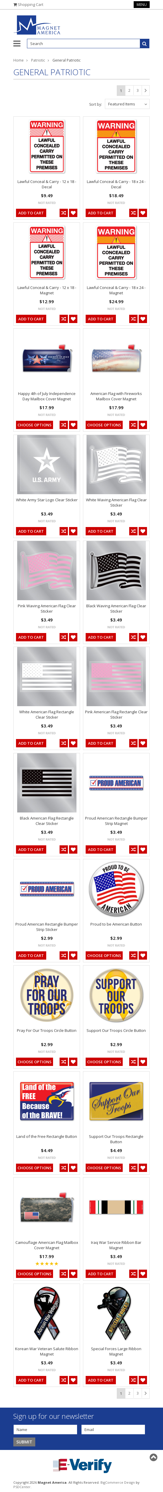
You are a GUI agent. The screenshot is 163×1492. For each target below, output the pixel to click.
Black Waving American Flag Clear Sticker (116, 608)
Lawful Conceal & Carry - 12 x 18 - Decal (46, 184)
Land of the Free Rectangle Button (46, 1136)
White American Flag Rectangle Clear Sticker (46, 714)
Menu (142, 4)
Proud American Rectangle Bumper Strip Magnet (116, 820)
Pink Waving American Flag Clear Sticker (47, 608)
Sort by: (95, 104)
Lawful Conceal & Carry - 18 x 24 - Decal (116, 184)
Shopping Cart (30, 4)
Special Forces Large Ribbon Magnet (116, 1351)
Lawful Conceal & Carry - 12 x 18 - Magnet (46, 290)
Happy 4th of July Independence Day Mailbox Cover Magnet (47, 396)
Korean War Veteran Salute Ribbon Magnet (46, 1351)
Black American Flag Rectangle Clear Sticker (47, 820)
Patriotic (38, 60)
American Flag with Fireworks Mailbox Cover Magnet (116, 396)
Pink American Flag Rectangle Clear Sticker (116, 714)
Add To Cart (31, 213)
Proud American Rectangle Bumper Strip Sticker (46, 926)
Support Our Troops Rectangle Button (116, 1139)
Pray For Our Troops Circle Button (46, 1030)
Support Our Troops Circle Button (116, 1030)
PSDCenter (22, 1487)
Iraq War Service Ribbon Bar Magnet (116, 1245)
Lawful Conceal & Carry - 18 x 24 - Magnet (116, 290)
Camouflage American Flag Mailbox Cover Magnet (46, 1245)
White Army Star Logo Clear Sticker (47, 499)
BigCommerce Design (117, 1482)
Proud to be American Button (116, 924)
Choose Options (34, 425)
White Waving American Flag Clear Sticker (116, 502)
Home (18, 60)
